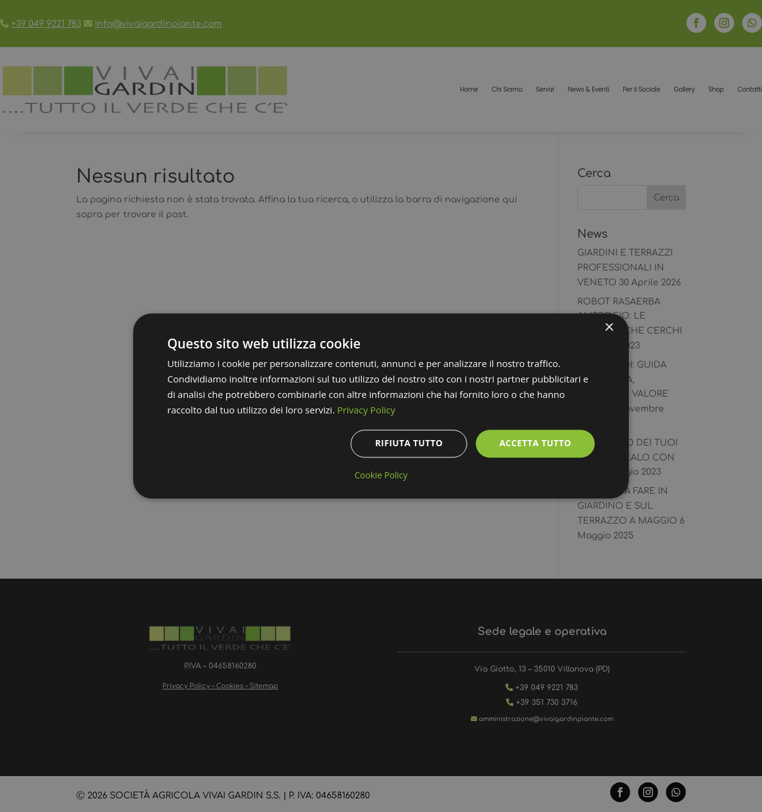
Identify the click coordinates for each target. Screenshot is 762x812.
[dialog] (381, 405)
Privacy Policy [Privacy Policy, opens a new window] (366, 410)
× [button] (608, 327)
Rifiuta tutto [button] (408, 443)
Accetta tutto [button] (535, 443)
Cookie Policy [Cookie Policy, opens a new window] (381, 476)
